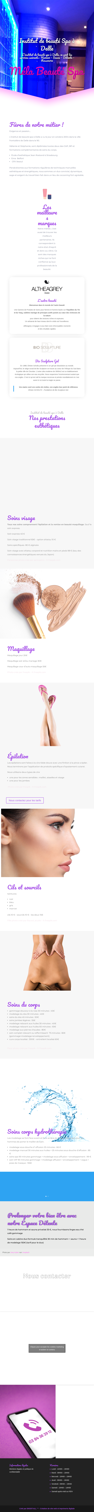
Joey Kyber (14, 1252)
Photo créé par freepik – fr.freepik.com (26, 672)
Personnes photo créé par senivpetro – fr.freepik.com (33, 560)
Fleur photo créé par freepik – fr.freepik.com (29, 1048)
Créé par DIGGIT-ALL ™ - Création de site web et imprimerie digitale (47, 1509)
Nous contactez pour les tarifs (25, 800)
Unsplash (25, 1252)
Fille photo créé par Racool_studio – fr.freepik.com (32, 920)
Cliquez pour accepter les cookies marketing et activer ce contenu (47, 1348)
